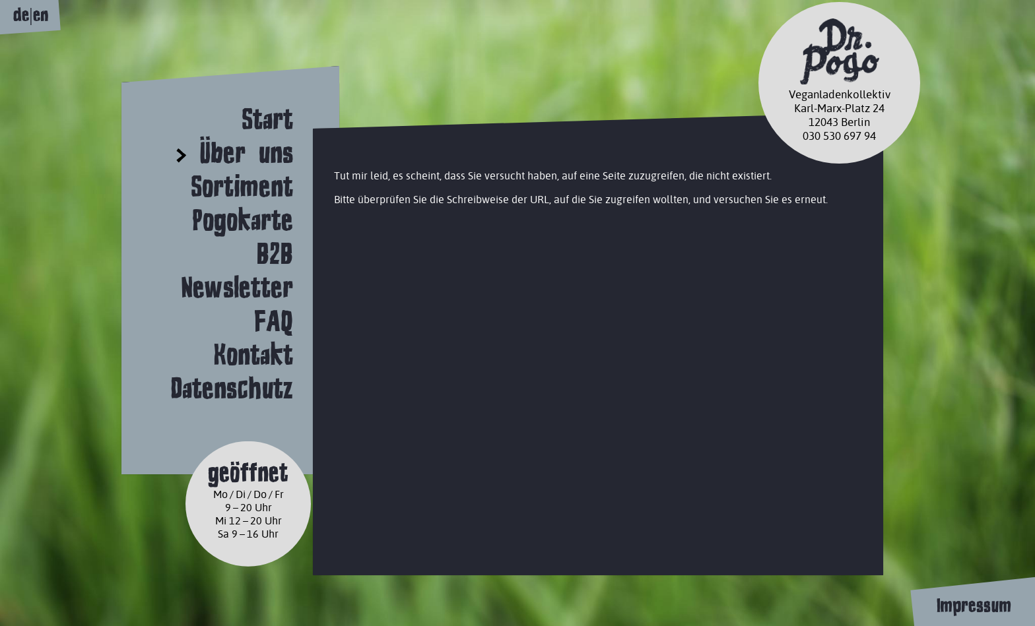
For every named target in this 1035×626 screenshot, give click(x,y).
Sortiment (242, 186)
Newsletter (237, 287)
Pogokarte (242, 220)
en (40, 15)
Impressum (973, 605)
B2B (274, 253)
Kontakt (253, 354)
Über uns (246, 153)
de (21, 15)
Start (267, 119)
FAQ (273, 321)
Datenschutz (231, 388)
